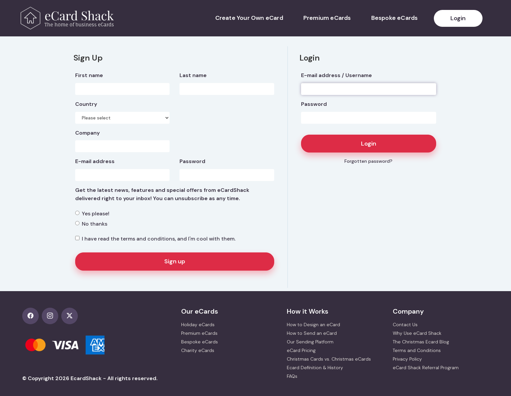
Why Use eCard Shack (417, 333)
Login (458, 18)
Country (86, 104)
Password (314, 104)
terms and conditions (148, 238)
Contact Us (405, 325)
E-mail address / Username (336, 75)
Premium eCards (327, 18)
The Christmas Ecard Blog (421, 342)
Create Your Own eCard (249, 18)
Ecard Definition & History (315, 368)
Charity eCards (197, 350)
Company (87, 132)
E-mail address (95, 161)
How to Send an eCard (312, 333)
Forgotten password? (368, 161)
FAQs (292, 376)
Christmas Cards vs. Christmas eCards (329, 359)
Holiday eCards (198, 325)
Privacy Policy (407, 359)
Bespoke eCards (394, 18)
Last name (193, 75)
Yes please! (92, 213)
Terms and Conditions (417, 350)
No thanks (91, 223)
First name (89, 75)
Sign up (174, 261)
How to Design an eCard (313, 325)
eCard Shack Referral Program (426, 368)
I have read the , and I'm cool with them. (155, 238)
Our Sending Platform (310, 342)
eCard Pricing (301, 350)
